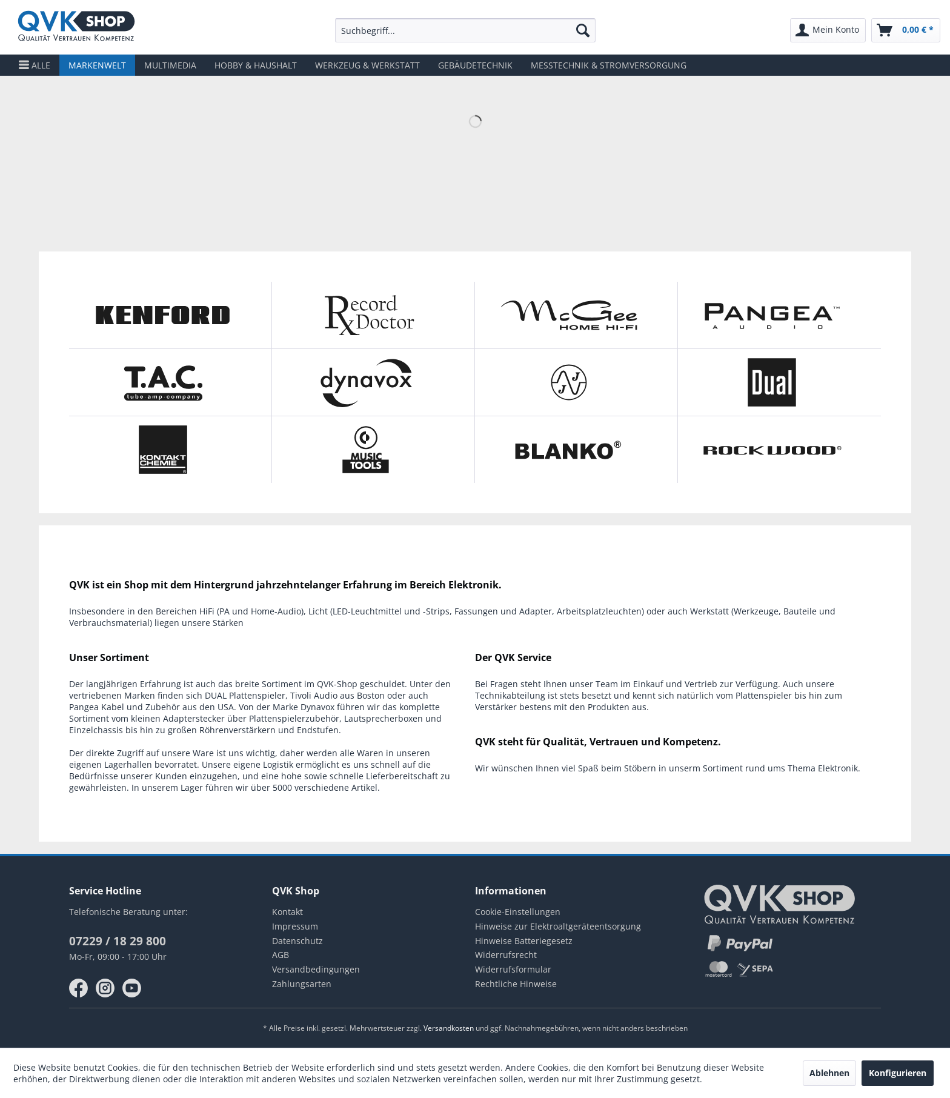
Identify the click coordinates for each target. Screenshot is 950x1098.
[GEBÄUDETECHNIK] (475, 65)
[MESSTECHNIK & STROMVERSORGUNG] (609, 65)
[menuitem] (465, 30)
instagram (105, 988)
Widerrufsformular (513, 969)
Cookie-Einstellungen (517, 911)
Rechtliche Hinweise (516, 984)
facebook (79, 988)
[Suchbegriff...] (465, 30)
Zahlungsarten (301, 984)
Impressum (295, 926)
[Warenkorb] (905, 30)
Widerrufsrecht (506, 954)
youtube (132, 988)
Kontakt (287, 911)
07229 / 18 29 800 (117, 941)
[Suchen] (583, 30)
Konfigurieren (897, 1073)
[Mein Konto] (828, 30)
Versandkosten (449, 1028)
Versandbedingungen (316, 969)
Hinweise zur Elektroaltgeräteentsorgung (558, 926)
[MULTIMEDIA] (170, 65)
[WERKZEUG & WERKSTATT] (367, 65)
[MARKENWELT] (97, 65)
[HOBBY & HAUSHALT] (255, 65)
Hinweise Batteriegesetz (524, 941)
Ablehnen (829, 1073)
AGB (280, 954)
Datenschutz (297, 941)
